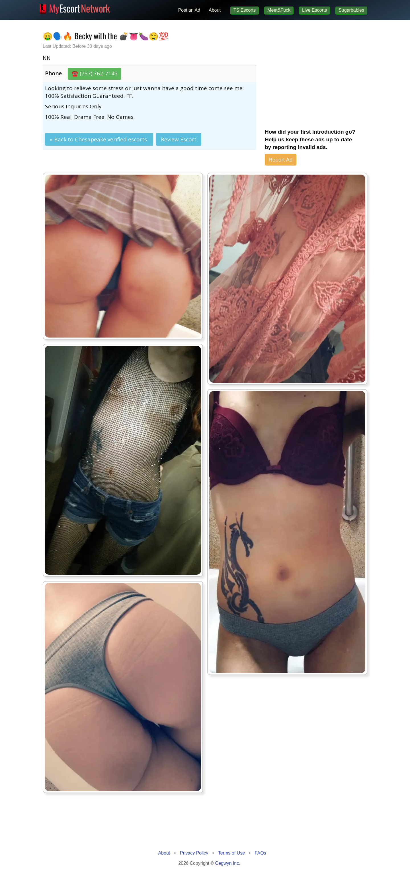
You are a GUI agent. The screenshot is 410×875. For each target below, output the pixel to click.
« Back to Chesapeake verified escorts (99, 139)
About (215, 10)
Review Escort (178, 139)
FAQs (260, 853)
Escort (79, 7)
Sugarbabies (351, 10)
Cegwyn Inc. (227, 863)
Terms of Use (231, 853)
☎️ (94, 73)
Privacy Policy (194, 853)
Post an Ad (189, 10)
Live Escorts (314, 10)
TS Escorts (244, 10)
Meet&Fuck (278, 10)
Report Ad (280, 160)
